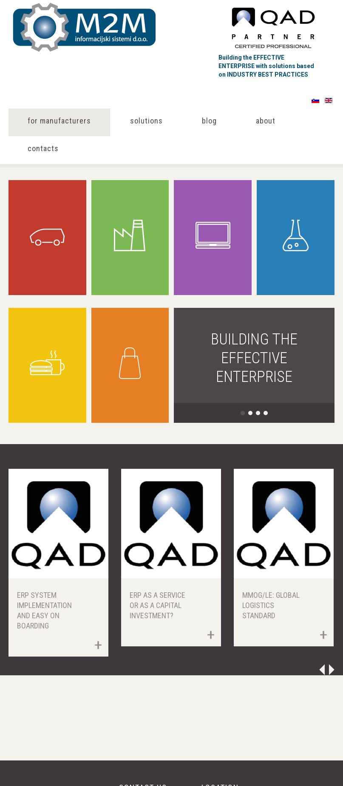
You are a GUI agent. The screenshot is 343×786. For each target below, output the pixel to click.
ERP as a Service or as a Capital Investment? (157, 605)
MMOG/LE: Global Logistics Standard (271, 605)
